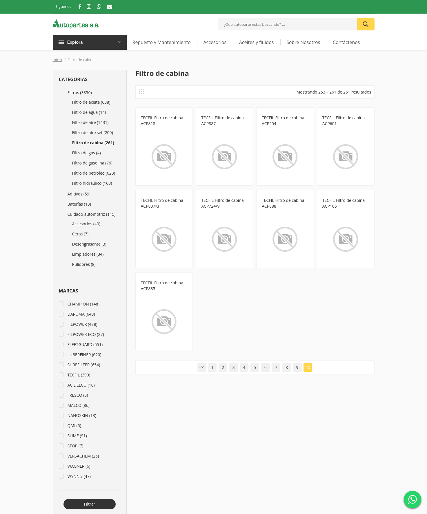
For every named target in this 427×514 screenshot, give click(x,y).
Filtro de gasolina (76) (92, 163)
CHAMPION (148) (83, 304)
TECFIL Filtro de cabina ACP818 (162, 120)
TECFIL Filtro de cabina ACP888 (283, 203)
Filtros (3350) (80, 92)
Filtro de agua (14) (89, 112)
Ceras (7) (80, 234)
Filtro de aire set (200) (92, 132)
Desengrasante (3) (89, 244)
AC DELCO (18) (81, 385)
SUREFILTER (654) (84, 364)
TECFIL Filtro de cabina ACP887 (222, 120)
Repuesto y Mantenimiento (161, 42)
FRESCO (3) (78, 395)
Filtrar (89, 504)
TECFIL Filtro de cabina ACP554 (283, 120)
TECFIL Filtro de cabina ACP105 (343, 203)
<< (201, 367)
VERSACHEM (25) (83, 456)
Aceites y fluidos (256, 42)
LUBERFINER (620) (84, 354)
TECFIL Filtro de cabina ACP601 (343, 120)
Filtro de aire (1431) (90, 122)
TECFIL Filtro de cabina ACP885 (162, 285)
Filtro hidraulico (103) (92, 183)
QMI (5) (74, 425)
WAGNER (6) (79, 466)
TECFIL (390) (79, 375)
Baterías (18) (79, 204)
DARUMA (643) (81, 314)
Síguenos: (64, 6)
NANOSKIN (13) (82, 415)
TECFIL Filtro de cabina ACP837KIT (162, 203)
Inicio (57, 59)
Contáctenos (346, 42)
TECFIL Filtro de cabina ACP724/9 (222, 203)
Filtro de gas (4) (86, 153)
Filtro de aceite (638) (91, 102)
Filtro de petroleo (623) (93, 173)
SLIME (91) (77, 435)
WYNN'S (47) (79, 476)
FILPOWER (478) (82, 324)
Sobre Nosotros (303, 42)
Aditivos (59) (79, 194)
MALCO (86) (79, 405)
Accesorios (214, 42)
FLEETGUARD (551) (85, 344)
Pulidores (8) (84, 264)
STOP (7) (75, 446)
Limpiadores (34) (88, 254)
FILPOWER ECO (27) (86, 334)
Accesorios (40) (86, 223)
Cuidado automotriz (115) (92, 214)
